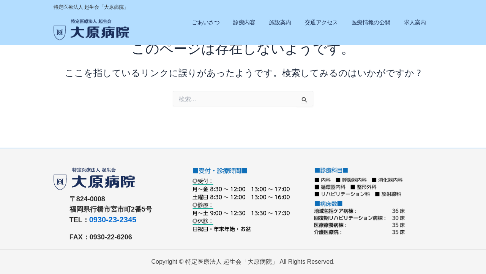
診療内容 (244, 22)
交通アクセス (321, 22)
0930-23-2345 (113, 219)
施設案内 (280, 22)
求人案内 (415, 22)
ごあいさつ (205, 22)
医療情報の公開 (371, 22)
